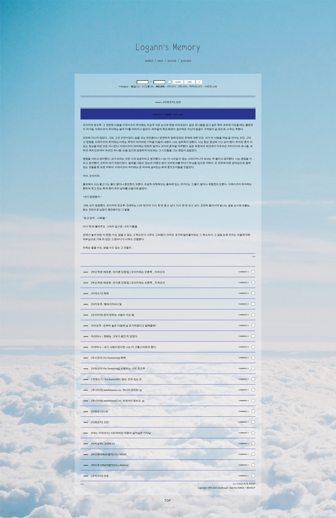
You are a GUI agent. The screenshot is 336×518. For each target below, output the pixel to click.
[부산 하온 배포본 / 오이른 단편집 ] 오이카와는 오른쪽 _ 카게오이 (128, 282)
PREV (235, 484)
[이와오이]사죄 (99, 411)
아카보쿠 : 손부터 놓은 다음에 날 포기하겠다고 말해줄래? (123, 325)
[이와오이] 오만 (100, 422)
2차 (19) (182, 86)
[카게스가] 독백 (100, 293)
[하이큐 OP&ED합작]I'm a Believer (110, 465)
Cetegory (123, 86)
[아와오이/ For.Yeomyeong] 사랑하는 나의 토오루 (118, 368)
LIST (254, 256)
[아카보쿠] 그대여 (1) (103, 443)
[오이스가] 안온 (100, 476)
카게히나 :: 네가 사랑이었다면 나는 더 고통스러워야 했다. (123, 347)
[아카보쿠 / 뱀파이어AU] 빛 (106, 304)
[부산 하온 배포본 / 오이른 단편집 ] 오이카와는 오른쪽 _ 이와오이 (128, 272)
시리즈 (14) (210, 86)
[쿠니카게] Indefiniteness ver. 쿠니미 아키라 (114, 390)
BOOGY (251, 487)
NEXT (252, 483)
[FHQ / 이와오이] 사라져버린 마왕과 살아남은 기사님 (121, 433)
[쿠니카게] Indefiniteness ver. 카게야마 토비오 (116, 400)
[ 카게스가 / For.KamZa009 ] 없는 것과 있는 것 (116, 379)
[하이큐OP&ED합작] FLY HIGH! (108, 454)
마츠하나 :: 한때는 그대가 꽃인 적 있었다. (114, 336)
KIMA (241, 487)
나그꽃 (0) (147, 86)
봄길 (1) (135, 86)
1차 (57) (171, 86)
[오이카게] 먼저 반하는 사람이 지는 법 (112, 315)
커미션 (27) (195, 86)
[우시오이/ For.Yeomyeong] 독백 (108, 358)
